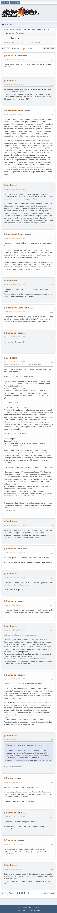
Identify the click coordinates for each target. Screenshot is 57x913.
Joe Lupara (11, 80)
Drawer (9, 778)
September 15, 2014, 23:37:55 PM (14, 869)
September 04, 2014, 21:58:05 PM (14, 362)
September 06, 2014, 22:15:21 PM (14, 739)
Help (19, 908)
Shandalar (11, 56)
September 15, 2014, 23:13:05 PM (14, 816)
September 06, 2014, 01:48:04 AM (14, 552)
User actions (49, 49)
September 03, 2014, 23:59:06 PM (14, 114)
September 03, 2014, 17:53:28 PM (14, 59)
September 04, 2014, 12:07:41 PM (14, 311)
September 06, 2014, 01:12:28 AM (14, 525)
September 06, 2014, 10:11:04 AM (14, 577)
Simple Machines (34, 910)
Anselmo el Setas (14, 110)
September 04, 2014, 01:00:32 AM (14, 189)
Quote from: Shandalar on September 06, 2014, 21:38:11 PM (28, 745)
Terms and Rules (27, 908)
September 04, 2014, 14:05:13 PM (14, 337)
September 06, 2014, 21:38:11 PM (14, 679)
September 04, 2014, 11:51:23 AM (14, 284)
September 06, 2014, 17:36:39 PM (14, 630)
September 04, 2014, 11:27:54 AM (14, 238)
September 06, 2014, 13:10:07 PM (14, 605)
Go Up (4, 893)
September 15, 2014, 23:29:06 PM (14, 844)
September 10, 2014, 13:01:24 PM (14, 782)
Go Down (5, 49)
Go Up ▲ (36, 908)
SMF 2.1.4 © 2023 (22, 910)
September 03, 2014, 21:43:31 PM (14, 84)
